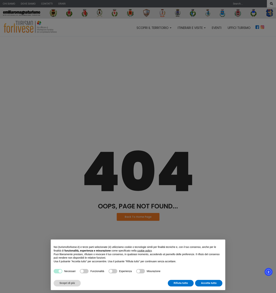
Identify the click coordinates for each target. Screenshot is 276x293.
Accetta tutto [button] (209, 283)
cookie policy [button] (144, 250)
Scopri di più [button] (67, 283)
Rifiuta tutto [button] (181, 283)
